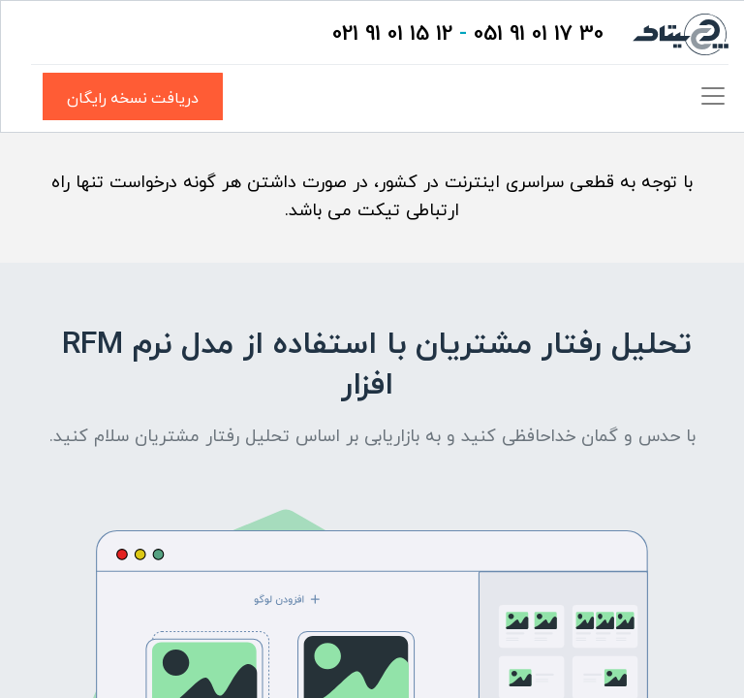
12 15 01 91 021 (392, 34)
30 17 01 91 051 (539, 34)
